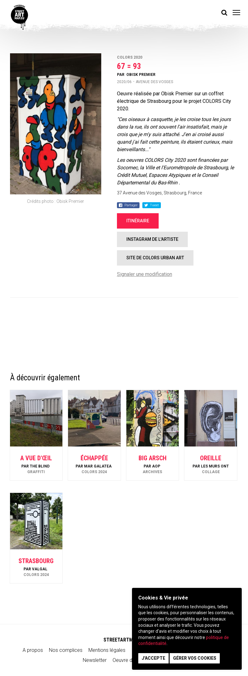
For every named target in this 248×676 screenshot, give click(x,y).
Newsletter (95, 660)
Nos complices (65, 650)
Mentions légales (106, 650)
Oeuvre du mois (130, 660)
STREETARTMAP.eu (124, 640)
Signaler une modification (144, 274)
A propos (33, 650)
